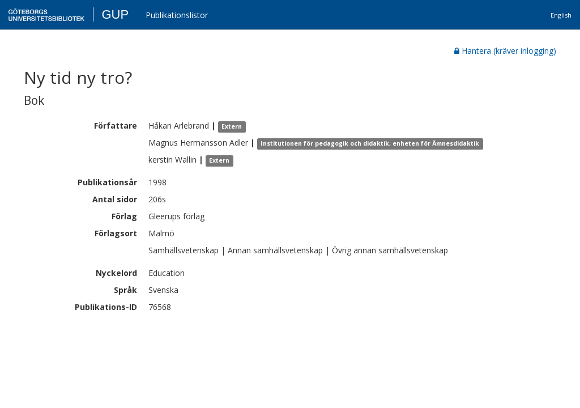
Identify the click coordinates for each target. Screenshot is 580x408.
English (561, 15)
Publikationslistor (177, 15)
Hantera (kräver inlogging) (505, 50)
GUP (115, 14)
